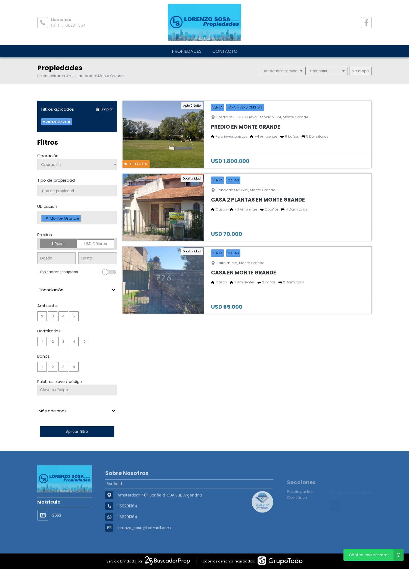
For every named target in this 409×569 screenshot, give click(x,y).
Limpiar (104, 109)
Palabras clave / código (59, 381)
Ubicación (47, 206)
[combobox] (77, 190)
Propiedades (187, 51)
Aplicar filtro (77, 431)
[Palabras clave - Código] (77, 390)
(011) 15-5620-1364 (68, 25)
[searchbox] (79, 190)
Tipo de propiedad (56, 180)
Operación (47, 156)
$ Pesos (58, 243)
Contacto (224, 51)
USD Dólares (95, 243)
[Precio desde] (56, 258)
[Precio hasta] (97, 258)
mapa (360, 71)
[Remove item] (46, 218)
